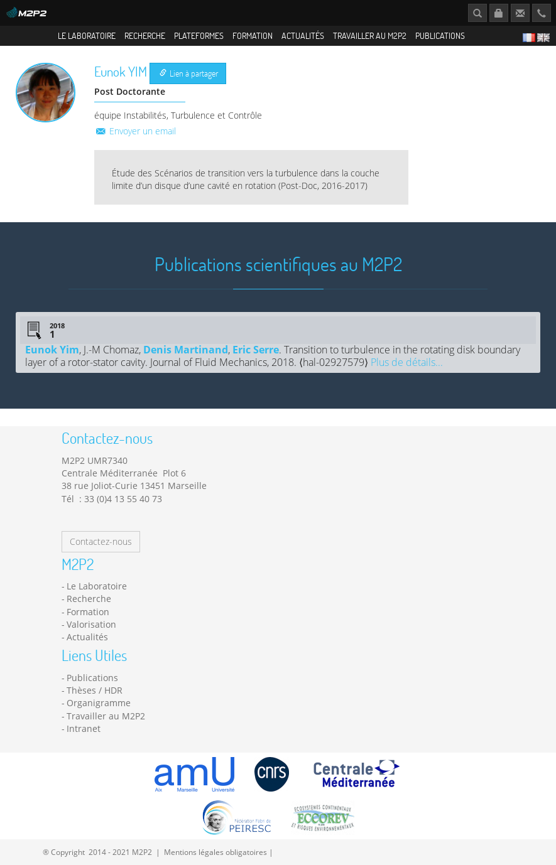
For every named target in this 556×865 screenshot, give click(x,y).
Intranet (84, 728)
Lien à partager (189, 73)
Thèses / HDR (95, 690)
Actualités (302, 35)
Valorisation (91, 624)
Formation (252, 35)
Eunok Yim (52, 350)
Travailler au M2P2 (369, 35)
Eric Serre (255, 350)
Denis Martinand (185, 350)
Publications (440, 35)
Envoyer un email (135, 131)
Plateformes (199, 35)
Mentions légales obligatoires (215, 852)
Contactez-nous (101, 541)
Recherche (144, 35)
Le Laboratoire (87, 35)
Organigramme (99, 703)
